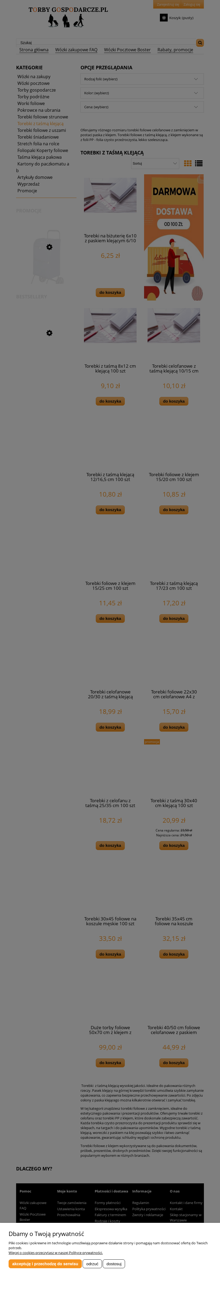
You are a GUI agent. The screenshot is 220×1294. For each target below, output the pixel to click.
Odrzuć (92, 1264)
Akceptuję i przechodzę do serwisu (45, 1264)
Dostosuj (114, 1264)
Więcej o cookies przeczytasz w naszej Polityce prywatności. (56, 1252)
